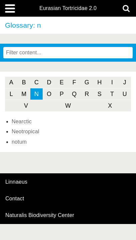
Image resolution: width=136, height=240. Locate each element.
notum (19, 142)
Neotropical (25, 131)
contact (14, 198)
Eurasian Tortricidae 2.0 (68, 8)
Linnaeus (16, 182)
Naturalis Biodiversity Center (39, 215)
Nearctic (22, 121)
